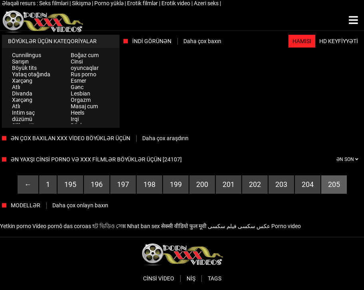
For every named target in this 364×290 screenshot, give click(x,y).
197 (123, 184)
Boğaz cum (85, 55)
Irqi (75, 119)
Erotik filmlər (143, 3)
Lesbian (80, 93)
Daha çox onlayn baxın (80, 205)
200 (202, 184)
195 (70, 184)
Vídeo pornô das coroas (61, 226)
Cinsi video (158, 278)
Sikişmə (82, 3)
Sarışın (20, 61)
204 (308, 184)
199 (176, 184)
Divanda (22, 93)
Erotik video (176, 3)
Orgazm (81, 100)
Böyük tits (24, 68)
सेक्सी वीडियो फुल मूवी (184, 226)
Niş (191, 278)
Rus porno (83, 74)
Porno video (286, 226)
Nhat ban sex (143, 226)
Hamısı (301, 41)
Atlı (16, 87)
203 (281, 184)
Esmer (78, 80)
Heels (77, 112)
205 (334, 184)
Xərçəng (22, 80)
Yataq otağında (31, 74)
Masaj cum (84, 106)
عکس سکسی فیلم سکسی (239, 226)
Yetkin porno (15, 226)
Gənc (77, 87)
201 (229, 184)
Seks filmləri (54, 3)
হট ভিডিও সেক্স (109, 226)
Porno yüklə (109, 3)
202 (255, 184)
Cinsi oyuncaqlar (85, 64)
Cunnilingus (26, 55)
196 (97, 184)
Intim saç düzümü (23, 115)
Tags (214, 278)
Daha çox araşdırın (165, 138)
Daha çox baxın (202, 41)
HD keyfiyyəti (338, 41)
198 (149, 184)
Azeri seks (207, 3)
